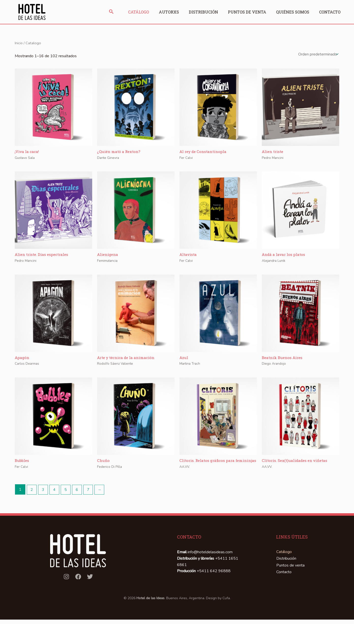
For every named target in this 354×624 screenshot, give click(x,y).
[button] (104, 12)
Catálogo (131, 11)
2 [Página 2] (32, 496)
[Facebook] (78, 583)
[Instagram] (66, 583)
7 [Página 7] (91, 496)
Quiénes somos (290, 11)
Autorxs (163, 11)
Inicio (19, 43)
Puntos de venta (243, 11)
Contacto (328, 11)
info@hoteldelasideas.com (210, 558)
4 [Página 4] (55, 496)
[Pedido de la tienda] (317, 54)
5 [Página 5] (67, 496)
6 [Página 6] (79, 496)
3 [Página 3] (44, 496)
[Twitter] (90, 583)
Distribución (198, 11)
